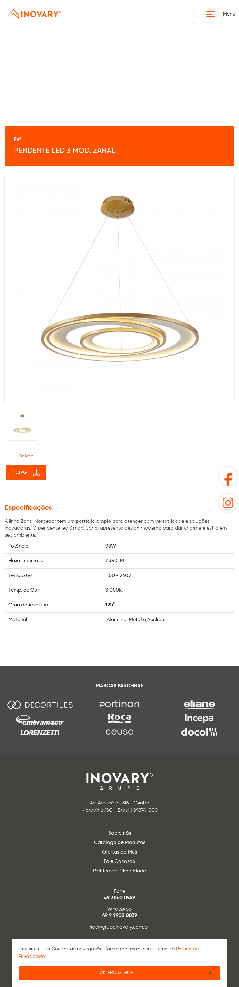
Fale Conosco (119, 861)
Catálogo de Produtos (119, 842)
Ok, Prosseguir (117, 973)
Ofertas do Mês (119, 852)
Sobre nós (119, 833)
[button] (222, 14)
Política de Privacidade (119, 871)
